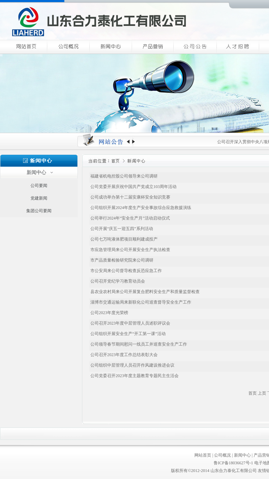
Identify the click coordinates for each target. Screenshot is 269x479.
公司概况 (222, 455)
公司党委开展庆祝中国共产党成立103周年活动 (133, 186)
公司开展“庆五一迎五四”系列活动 (121, 228)
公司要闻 (38, 185)
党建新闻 (38, 198)
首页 (252, 393)
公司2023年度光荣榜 (108, 312)
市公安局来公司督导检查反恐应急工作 (125, 270)
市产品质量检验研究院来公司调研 (121, 260)
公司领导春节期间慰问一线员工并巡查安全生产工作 (138, 344)
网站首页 (202, 455)
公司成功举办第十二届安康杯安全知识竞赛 (129, 197)
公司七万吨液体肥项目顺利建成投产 (123, 239)
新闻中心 (242, 455)
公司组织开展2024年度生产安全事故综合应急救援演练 (140, 207)
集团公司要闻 (38, 210)
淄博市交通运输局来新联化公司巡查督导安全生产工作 (140, 302)
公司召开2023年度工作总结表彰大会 (123, 354)
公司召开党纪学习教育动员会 (117, 281)
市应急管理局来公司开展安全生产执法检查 (129, 249)
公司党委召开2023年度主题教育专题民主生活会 (134, 375)
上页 (262, 393)
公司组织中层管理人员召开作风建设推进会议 (131, 365)
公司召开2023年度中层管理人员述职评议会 (129, 323)
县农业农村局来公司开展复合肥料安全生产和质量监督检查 (144, 291)
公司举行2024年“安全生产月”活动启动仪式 (129, 218)
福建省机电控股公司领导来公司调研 (123, 176)
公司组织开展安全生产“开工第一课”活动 (127, 333)
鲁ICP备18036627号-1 (233, 462)
